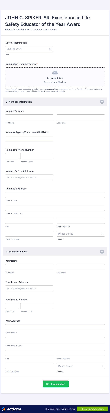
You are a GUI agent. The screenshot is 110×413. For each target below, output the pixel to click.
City (7, 226)
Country (60, 239)
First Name (9, 123)
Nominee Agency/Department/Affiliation (27, 132)
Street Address (11, 200)
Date (7, 54)
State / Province (63, 226)
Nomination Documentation (21, 64)
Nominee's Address (16, 188)
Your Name (11, 260)
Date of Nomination (16, 42)
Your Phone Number (16, 299)
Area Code (9, 162)
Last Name (61, 123)
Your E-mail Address (16, 282)
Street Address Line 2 (13, 213)
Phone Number (27, 162)
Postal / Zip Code (12, 239)
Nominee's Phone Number (19, 149)
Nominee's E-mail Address (19, 171)
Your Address (12, 320)
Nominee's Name (14, 111)
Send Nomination (55, 384)
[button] (50, 49)
